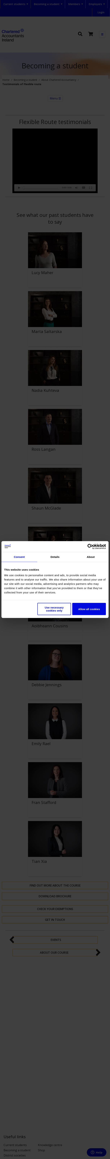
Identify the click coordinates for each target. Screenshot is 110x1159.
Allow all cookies (89, 608)
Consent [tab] (19, 556)
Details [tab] (55, 556)
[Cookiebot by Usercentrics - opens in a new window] (90, 546)
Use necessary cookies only (54, 609)
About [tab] (91, 556)
